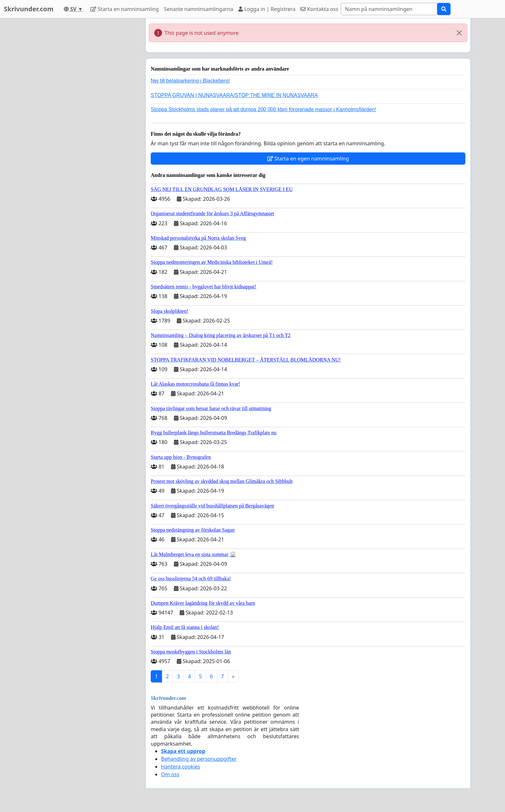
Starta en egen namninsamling (308, 158)
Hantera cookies (180, 766)
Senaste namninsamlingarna (198, 9)
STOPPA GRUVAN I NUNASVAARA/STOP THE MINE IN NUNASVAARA (234, 95)
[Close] (459, 33)
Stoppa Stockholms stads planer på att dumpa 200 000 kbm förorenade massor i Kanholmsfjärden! (263, 109)
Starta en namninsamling (125, 9)
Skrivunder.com (28, 9)
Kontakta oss (319, 9)
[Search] (389, 9)
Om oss (170, 774)
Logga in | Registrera (266, 9)
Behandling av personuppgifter (199, 758)
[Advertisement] (82, 115)
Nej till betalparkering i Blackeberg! (190, 80)
